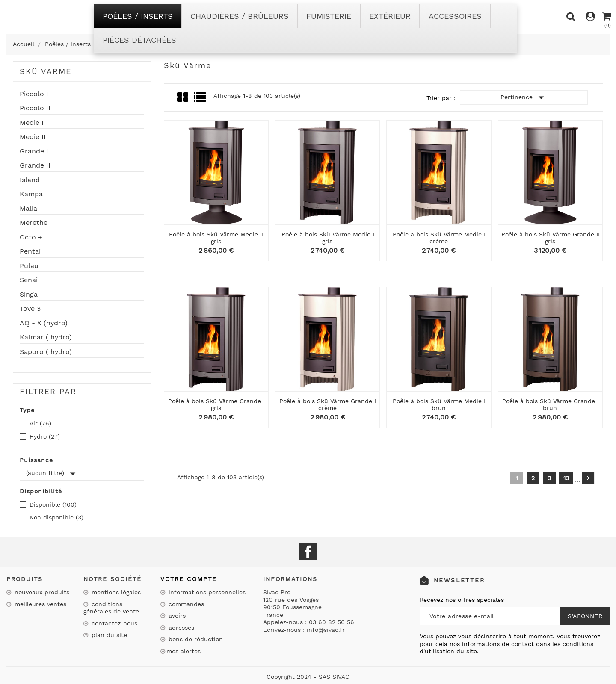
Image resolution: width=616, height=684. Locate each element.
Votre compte (188, 578)
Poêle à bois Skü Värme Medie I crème (439, 237)
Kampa (31, 194)
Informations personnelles (206, 592)
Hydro (45, 436)
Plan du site (108, 634)
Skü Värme (45, 71)
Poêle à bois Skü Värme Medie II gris (216, 237)
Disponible (53, 504)
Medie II (33, 137)
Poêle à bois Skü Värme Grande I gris (216, 404)
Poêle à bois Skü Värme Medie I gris (327, 237)
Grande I (34, 151)
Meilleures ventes (39, 604)
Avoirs (176, 615)
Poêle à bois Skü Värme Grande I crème (327, 404)
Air (40, 423)
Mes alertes (183, 651)
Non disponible (56, 517)
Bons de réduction (194, 639)
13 (566, 478)
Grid (183, 97)
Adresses (180, 627)
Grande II (35, 165)
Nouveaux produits (40, 592)
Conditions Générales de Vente (111, 608)
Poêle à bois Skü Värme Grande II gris (550, 237)
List (200, 99)
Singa (29, 294)
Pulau (29, 266)
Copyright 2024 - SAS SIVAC (308, 676)
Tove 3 (30, 309)
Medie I (32, 123)
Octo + (31, 237)
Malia (28, 208)
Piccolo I (34, 94)
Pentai (30, 251)
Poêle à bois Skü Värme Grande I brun (550, 404)
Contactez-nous (113, 623)
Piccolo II (35, 108)
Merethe (33, 223)
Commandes (185, 604)
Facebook (308, 551)
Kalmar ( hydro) (46, 337)
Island (30, 180)
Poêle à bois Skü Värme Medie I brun (439, 404)
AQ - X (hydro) (44, 323)
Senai (29, 280)
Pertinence (524, 97)
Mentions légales (115, 592)
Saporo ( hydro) (46, 352)
